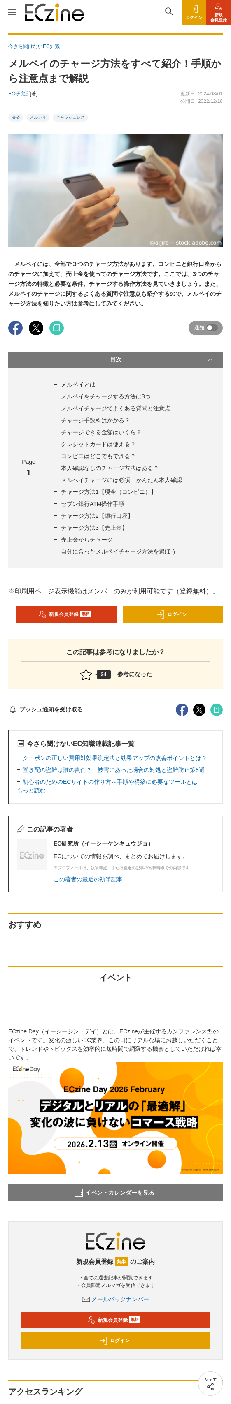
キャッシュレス (70, 117)
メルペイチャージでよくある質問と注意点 (115, 408)
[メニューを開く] (12, 12)
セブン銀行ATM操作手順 (93, 503)
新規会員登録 (64, 614)
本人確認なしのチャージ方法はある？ (110, 468)
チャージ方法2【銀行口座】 (97, 515)
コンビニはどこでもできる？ (98, 456)
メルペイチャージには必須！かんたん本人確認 (121, 480)
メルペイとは (78, 384)
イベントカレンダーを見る (114, 1193)
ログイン (171, 614)
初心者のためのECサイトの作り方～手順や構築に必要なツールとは (110, 781)
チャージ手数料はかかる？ (95, 420)
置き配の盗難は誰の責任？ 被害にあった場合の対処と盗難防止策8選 (114, 770)
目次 (162, 360)
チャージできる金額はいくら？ (101, 432)
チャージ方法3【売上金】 (94, 527)
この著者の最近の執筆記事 (88, 879)
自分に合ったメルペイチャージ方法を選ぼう (118, 551)
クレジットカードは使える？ (98, 444)
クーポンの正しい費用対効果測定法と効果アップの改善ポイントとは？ (115, 758)
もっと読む (31, 790)
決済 (16, 117)
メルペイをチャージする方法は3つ (106, 396)
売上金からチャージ (87, 539)
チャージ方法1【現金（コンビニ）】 (108, 492)
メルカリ (38, 117)
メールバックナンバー (115, 1299)
